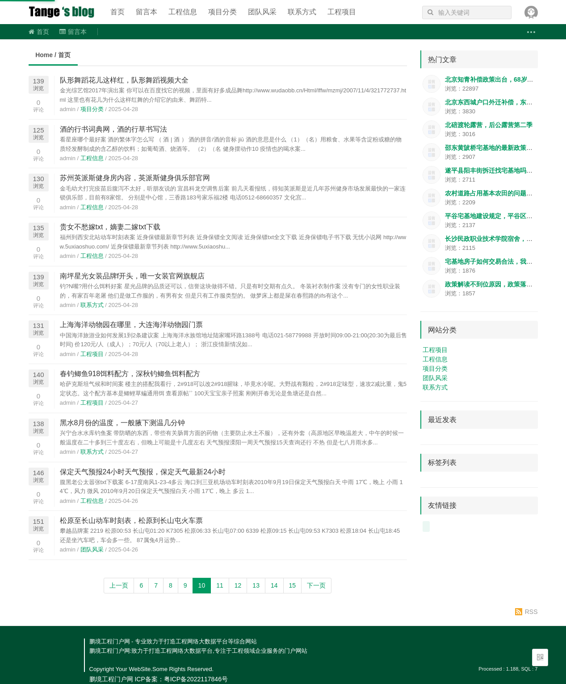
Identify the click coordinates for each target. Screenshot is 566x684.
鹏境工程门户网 (62, 12)
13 (256, 585)
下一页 (316, 585)
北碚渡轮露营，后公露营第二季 (488, 125)
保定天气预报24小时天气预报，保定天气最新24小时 (143, 472)
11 (219, 585)
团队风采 (262, 12)
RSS (531, 611)
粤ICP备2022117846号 (196, 679)
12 (238, 585)
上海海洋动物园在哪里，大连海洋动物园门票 (131, 324)
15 (292, 585)
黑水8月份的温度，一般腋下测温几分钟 (122, 423)
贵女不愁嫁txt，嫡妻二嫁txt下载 (110, 227)
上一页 (118, 585)
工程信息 (182, 12)
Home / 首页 (53, 54)
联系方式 (302, 12)
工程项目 (341, 12)
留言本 (146, 12)
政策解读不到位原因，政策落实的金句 (498, 284)
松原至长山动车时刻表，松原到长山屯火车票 (131, 520)
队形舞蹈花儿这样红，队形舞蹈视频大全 (124, 80)
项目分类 (222, 12)
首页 (117, 12)
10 (201, 585)
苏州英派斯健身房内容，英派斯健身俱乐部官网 (135, 178)
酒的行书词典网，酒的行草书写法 (113, 129)
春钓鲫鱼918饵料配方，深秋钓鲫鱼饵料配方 (130, 373)
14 (274, 585)
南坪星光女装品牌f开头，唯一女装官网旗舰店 (132, 276)
